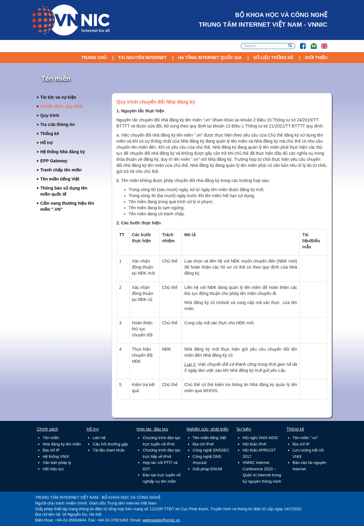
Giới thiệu (316, 57)
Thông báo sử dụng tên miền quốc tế (64, 191)
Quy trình (49, 115)
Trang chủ (94, 57)
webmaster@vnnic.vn (161, 520)
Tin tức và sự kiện (58, 97)
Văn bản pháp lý (57, 462)
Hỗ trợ (46, 142)
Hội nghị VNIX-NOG (260, 437)
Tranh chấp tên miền (61, 169)
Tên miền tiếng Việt (59, 179)
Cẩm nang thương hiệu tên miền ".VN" (67, 206)
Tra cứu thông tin (57, 124)
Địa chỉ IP (51, 450)
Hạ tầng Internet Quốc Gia (210, 57)
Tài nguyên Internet (142, 57)
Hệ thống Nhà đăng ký (62, 151)
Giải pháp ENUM (207, 469)
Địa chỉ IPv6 (203, 444)
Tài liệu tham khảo (109, 450)
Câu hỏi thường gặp (110, 444)
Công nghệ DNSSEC (211, 450)
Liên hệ (99, 437)
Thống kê (49, 133)
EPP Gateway (53, 160)
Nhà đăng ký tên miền (62, 444)
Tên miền (51, 437)
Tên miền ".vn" (305, 437)
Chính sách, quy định (61, 106)
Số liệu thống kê (273, 57)
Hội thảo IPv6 (254, 444)
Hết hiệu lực (53, 469)
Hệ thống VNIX (56, 456)
